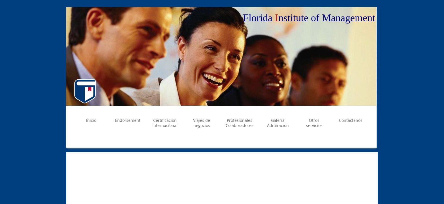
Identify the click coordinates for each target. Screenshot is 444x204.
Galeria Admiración (278, 123)
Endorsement (127, 120)
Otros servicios (314, 123)
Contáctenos (350, 120)
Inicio (91, 120)
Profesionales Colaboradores (239, 123)
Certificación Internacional (165, 123)
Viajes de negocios (201, 123)
